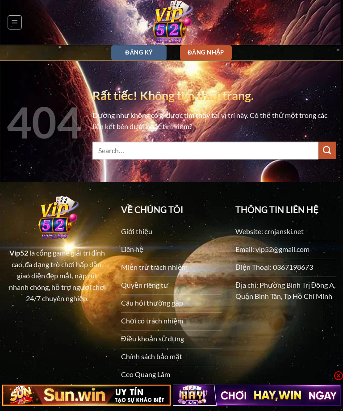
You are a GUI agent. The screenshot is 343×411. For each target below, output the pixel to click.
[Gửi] (327, 150)
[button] (15, 22)
